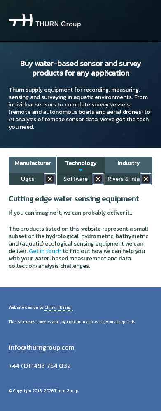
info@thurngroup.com (42, 347)
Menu (143, 20)
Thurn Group (45, 20)
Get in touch (45, 251)
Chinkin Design (58, 307)
